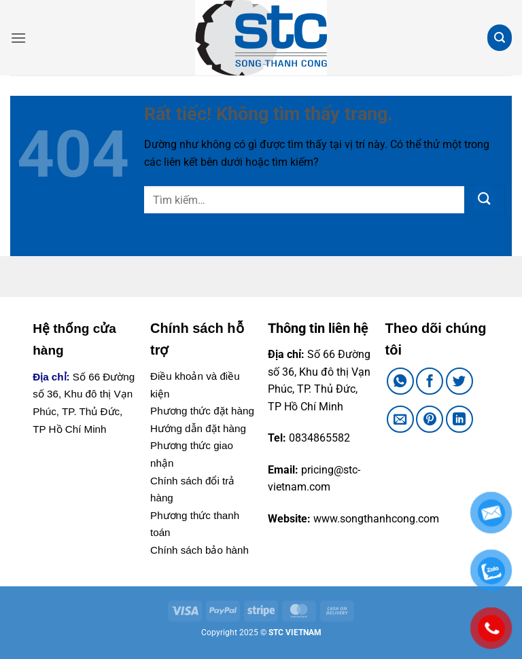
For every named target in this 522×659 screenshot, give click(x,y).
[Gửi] (484, 200)
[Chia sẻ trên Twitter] (459, 381)
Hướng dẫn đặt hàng (198, 428)
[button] (18, 37)
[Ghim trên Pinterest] (429, 419)
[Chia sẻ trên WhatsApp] (400, 381)
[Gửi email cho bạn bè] (400, 419)
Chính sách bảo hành (199, 550)
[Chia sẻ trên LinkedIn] (459, 419)
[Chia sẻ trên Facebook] (429, 381)
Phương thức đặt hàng (202, 410)
